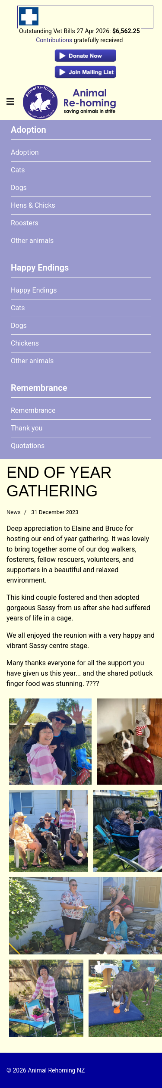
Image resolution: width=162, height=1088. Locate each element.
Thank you (26, 428)
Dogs (19, 188)
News (13, 512)
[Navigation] (10, 102)
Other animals (32, 241)
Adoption (25, 152)
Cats (18, 170)
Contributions (54, 40)
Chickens (25, 343)
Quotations (27, 446)
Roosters (24, 223)
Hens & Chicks (33, 205)
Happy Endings (34, 290)
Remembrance (33, 410)
